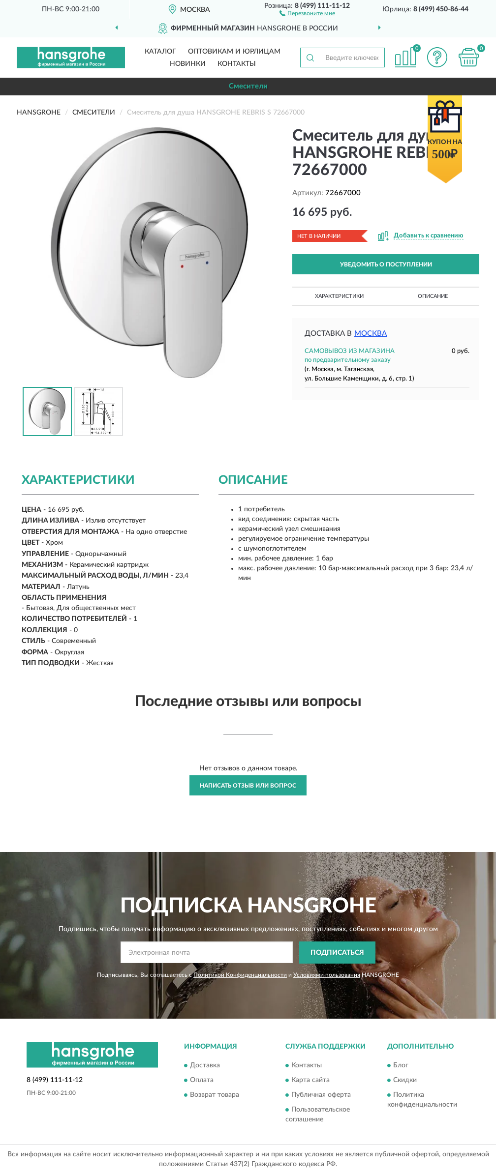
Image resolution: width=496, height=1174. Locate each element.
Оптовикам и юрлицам (234, 51)
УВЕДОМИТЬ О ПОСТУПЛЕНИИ (386, 264)
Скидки (405, 1080)
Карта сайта (310, 1080)
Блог (400, 1065)
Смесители (248, 86)
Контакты (236, 63)
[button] (307, 13)
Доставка (205, 1065)
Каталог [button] (160, 51)
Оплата (202, 1080)
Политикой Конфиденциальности (240, 975)
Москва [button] (370, 333)
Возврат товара (214, 1095)
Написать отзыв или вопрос (248, 786)
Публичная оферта (321, 1095)
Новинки (188, 63)
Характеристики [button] (339, 296)
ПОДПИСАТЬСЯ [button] (337, 952)
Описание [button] (433, 296)
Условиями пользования (326, 975)
